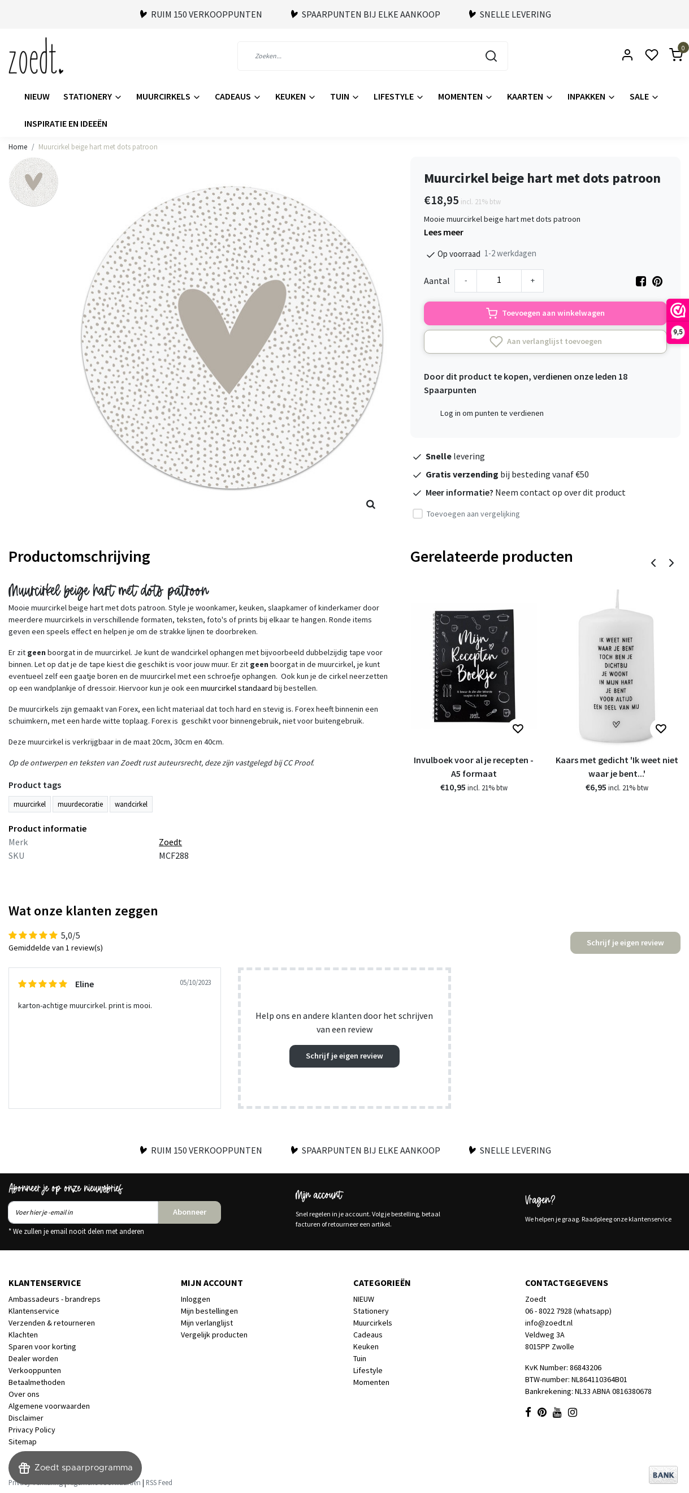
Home (17, 146)
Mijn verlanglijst (207, 1323)
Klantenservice (33, 1311)
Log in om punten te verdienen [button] (492, 413)
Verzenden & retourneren (51, 1323)
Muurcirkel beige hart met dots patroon (98, 146)
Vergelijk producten (214, 1334)
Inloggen (195, 1299)
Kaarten (530, 96)
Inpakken (591, 96)
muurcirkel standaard (236, 688)
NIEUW (37, 96)
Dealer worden (33, 1358)
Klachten (23, 1334)
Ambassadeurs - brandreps (54, 1299)
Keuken (296, 96)
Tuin (345, 96)
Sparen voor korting (42, 1346)
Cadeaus (238, 96)
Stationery (93, 96)
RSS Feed (159, 1482)
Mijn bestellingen (209, 1311)
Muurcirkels (168, 96)
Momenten (465, 96)
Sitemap (22, 1441)
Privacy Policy (31, 1430)
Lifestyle (399, 96)
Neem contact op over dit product (560, 492)
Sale (645, 96)
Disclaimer (26, 1418)
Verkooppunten (34, 1370)
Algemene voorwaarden (49, 1406)
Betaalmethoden (36, 1382)
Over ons (24, 1394)
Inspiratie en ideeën (65, 123)
